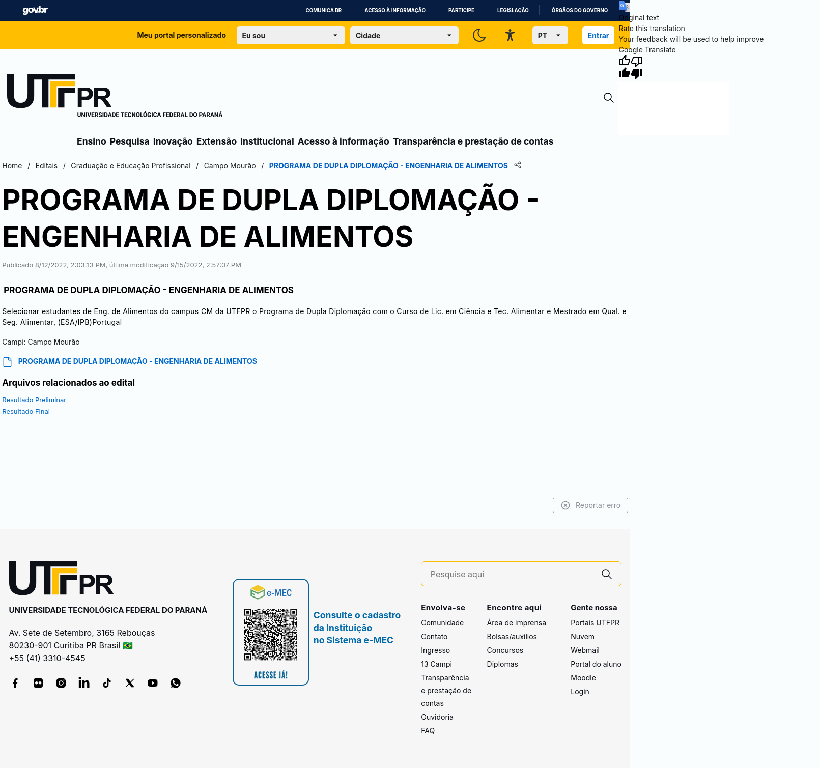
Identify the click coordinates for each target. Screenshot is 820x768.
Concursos (505, 650)
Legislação (513, 10)
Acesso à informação (395, 10)
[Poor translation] (637, 67)
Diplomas (502, 664)
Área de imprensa (516, 622)
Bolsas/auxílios (512, 636)
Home (12, 165)
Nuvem (583, 636)
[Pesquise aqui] (511, 574)
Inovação (173, 141)
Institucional (267, 141)
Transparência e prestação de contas (473, 141)
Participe (461, 10)
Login (580, 691)
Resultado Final (26, 411)
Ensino (91, 141)
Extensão (216, 141)
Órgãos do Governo (580, 10)
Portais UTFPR (595, 622)
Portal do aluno (596, 664)
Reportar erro (590, 505)
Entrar (598, 35)
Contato (434, 636)
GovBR (35, 10)
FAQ (428, 730)
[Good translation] (624, 67)
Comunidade (442, 622)
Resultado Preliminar (34, 399)
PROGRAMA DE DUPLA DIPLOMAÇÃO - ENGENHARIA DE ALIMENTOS (129, 362)
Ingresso (435, 650)
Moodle (583, 677)
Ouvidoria (437, 717)
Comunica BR (323, 10)
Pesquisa (130, 141)
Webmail (585, 650)
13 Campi (436, 664)
